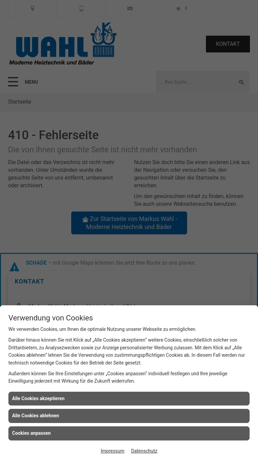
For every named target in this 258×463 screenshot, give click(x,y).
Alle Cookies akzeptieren (38, 398)
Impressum (112, 451)
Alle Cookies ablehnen (35, 415)
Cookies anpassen (31, 433)
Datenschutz (144, 451)
